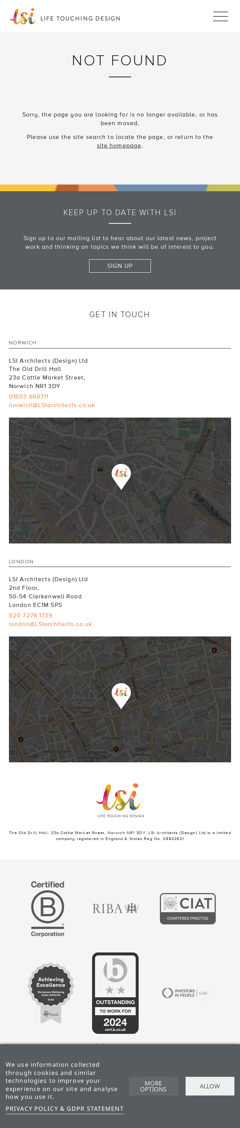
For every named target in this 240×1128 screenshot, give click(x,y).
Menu (220, 13)
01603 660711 (28, 396)
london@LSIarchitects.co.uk (50, 624)
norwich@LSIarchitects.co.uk (52, 405)
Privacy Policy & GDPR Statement (65, 1108)
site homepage (119, 145)
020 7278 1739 (31, 615)
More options (153, 1086)
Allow (210, 1086)
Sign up (120, 266)
